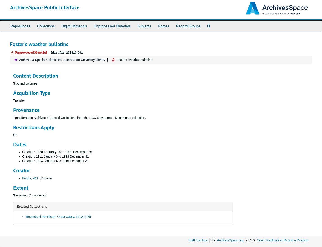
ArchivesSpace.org (230, 240)
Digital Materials (74, 26)
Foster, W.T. (30, 178)
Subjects (144, 26)
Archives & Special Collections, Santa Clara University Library (62, 60)
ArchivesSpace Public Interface (44, 7)
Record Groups (188, 26)
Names (163, 26)
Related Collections (32, 206)
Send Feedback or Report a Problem (283, 240)
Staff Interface (198, 240)
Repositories (20, 26)
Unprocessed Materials (112, 26)
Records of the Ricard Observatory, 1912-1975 (58, 216)
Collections (46, 26)
